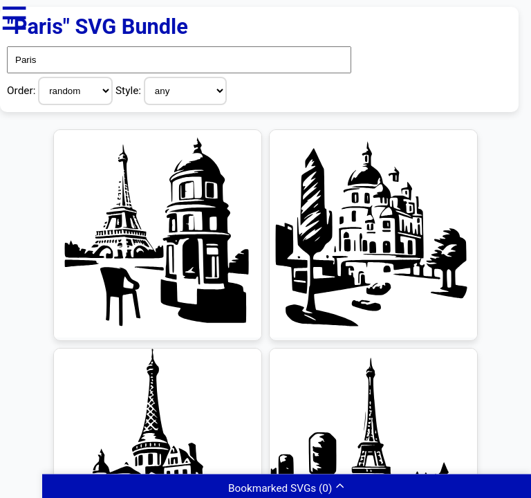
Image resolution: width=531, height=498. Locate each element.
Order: (22, 90)
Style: (129, 90)
